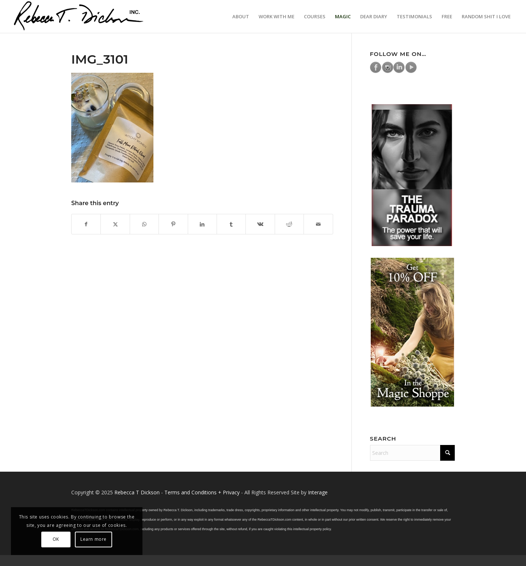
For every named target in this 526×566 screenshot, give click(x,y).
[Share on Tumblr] (231, 224)
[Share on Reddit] (289, 224)
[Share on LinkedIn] (202, 224)
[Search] (412, 453)
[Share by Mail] (318, 224)
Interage (318, 492)
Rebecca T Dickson (137, 492)
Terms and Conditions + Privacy (202, 492)
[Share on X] (115, 224)
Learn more (93, 539)
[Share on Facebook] (86, 224)
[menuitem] (241, 16)
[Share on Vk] (260, 224)
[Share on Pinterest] (173, 224)
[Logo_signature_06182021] (79, 16)
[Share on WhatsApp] (144, 224)
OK (56, 539)
